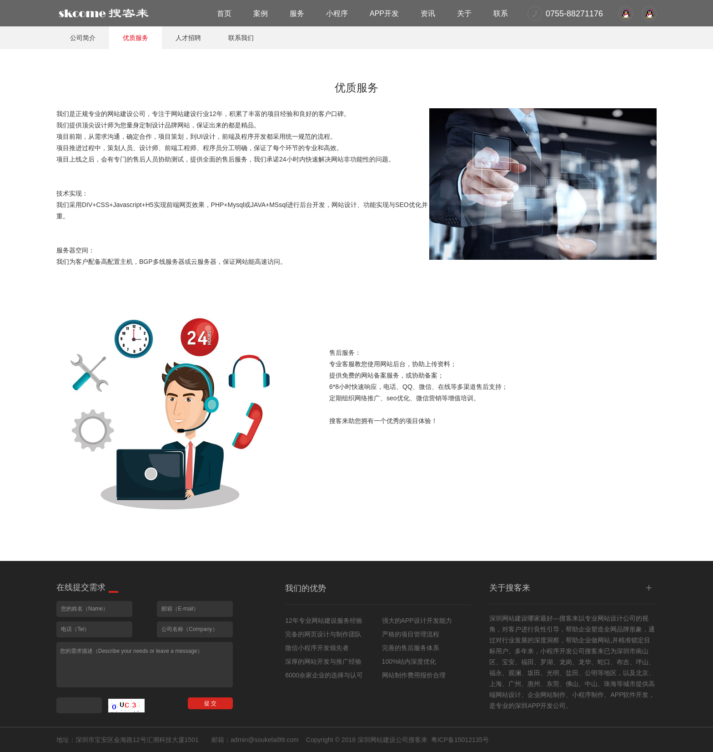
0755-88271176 (574, 13)
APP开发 (384, 13)
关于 (464, 13)
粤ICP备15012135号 (460, 739)
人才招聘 (188, 37)
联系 (500, 13)
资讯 (428, 13)
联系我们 (241, 37)
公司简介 (82, 37)
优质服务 (135, 37)
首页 (224, 13)
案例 (260, 13)
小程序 (337, 13)
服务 (297, 13)
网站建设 (514, 618)
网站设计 (610, 618)
